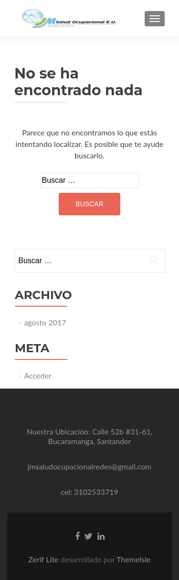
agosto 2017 (45, 322)
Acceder (37, 375)
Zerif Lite (44, 559)
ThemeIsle (133, 559)
